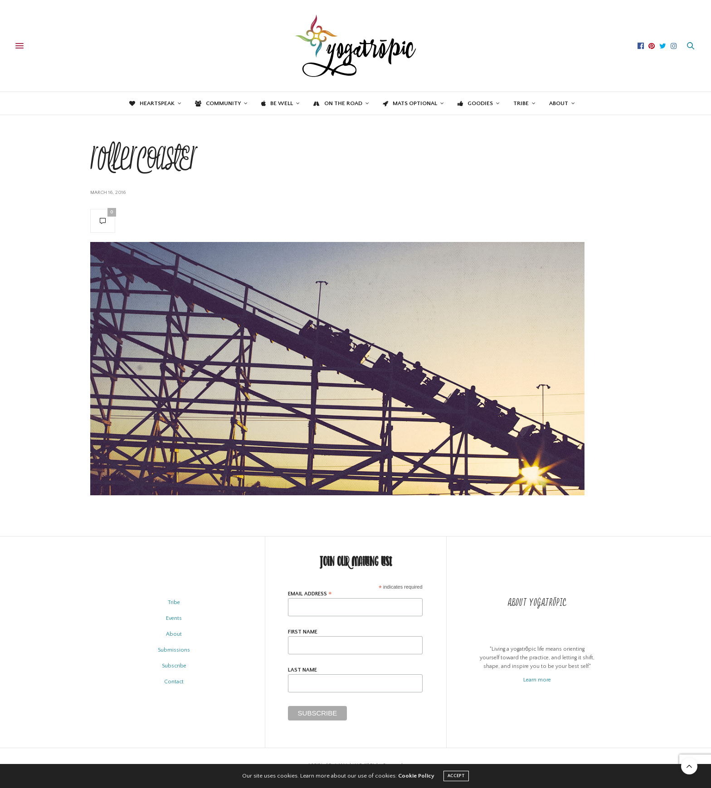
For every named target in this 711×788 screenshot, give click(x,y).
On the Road (337, 103)
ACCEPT (456, 775)
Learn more (537, 680)
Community (218, 103)
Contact (174, 682)
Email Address (310, 594)
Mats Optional (410, 103)
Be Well (277, 103)
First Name (302, 632)
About (558, 103)
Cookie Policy (416, 776)
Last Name (302, 670)
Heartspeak (152, 103)
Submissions (174, 650)
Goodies (475, 103)
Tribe (521, 103)
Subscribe (174, 666)
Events (174, 618)
